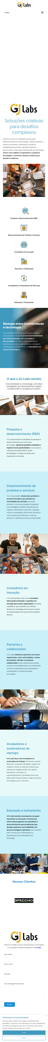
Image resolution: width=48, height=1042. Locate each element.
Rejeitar (24, 1038)
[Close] (46, 1015)
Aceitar (24, 1032)
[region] (24, 1028)
